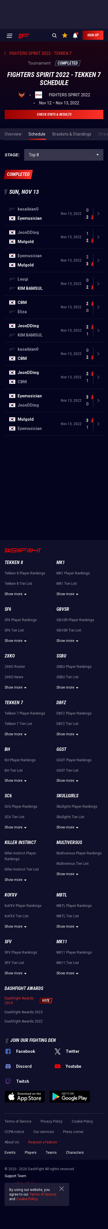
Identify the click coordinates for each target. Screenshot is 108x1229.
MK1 (60, 562)
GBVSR (62, 609)
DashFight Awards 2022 (24, 1021)
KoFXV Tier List (17, 916)
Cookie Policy (82, 1121)
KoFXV (11, 895)
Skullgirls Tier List (70, 817)
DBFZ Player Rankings (74, 713)
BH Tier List (14, 770)
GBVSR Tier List (68, 630)
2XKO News (14, 677)
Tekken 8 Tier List (18, 584)
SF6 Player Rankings (21, 620)
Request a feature (42, 1142)
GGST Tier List (67, 770)
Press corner (73, 1132)
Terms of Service (18, 1121)
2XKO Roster (15, 667)
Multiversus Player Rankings (79, 853)
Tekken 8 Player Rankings (25, 573)
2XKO (10, 656)
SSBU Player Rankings (74, 667)
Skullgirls (67, 795)
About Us (12, 1142)
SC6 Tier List (14, 817)
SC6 (8, 795)
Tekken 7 (14, 702)
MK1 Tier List (66, 584)
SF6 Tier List (14, 630)
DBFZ (61, 702)
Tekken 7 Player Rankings (25, 713)
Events (10, 1153)
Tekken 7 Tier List (18, 724)
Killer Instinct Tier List (22, 869)
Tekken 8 (14, 562)
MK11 (61, 941)
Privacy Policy (51, 1121)
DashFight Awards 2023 (24, 1012)
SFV (8, 941)
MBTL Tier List (67, 916)
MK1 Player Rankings (73, 573)
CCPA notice (14, 1132)
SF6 (8, 609)
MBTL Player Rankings (74, 906)
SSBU (61, 656)
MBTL (61, 895)
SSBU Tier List (67, 677)
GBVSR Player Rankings (75, 620)
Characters (75, 1153)
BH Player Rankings (20, 760)
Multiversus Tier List (72, 864)
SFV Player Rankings (21, 952)
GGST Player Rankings (74, 760)
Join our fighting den (33, 1040)
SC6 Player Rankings (21, 807)
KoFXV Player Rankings (23, 906)
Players (31, 1153)
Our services (43, 1132)
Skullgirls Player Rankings (76, 807)
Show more (16, 594)
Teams (51, 1153)
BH (7, 749)
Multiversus (69, 842)
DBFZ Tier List (67, 724)
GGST (61, 749)
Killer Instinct (20, 842)
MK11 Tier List (67, 963)
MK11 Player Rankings (74, 952)
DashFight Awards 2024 (19, 1000)
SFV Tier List (14, 963)
